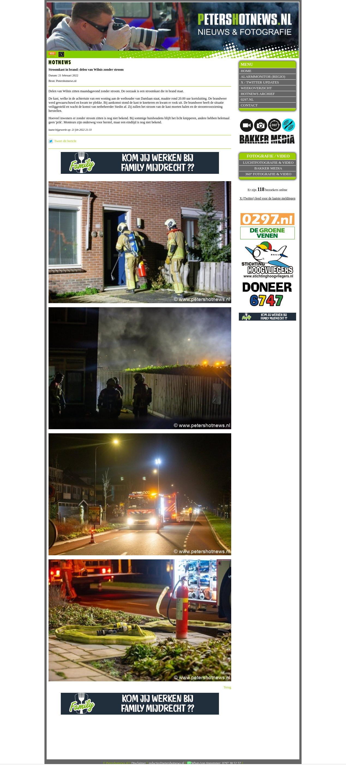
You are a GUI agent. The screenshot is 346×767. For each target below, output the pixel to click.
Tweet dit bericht (65, 141)
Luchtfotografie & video (268, 162)
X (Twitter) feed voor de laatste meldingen (267, 198)
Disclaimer (138, 763)
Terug (227, 687)
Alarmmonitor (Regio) (263, 76)
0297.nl (247, 99)
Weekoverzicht (256, 88)
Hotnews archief (258, 94)
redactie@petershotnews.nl (166, 763)
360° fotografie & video (268, 174)
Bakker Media (268, 168)
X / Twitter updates (260, 82)
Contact (249, 105)
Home (246, 71)
